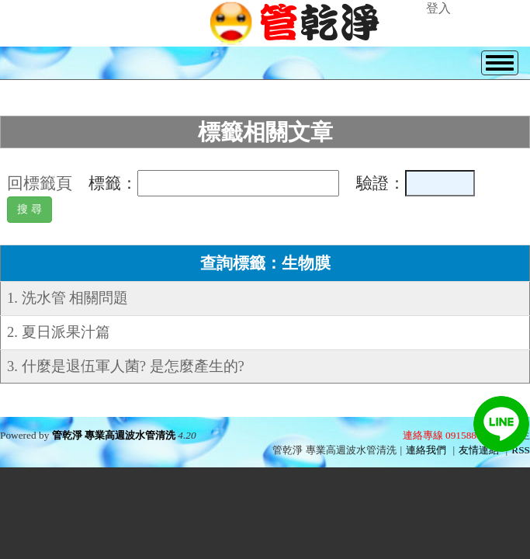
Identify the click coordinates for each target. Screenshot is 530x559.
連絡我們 (426, 450)
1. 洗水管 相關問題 (67, 298)
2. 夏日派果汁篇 (58, 332)
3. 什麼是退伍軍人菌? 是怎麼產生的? (125, 366)
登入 (438, 8)
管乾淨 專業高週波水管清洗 (113, 435)
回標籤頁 (39, 183)
